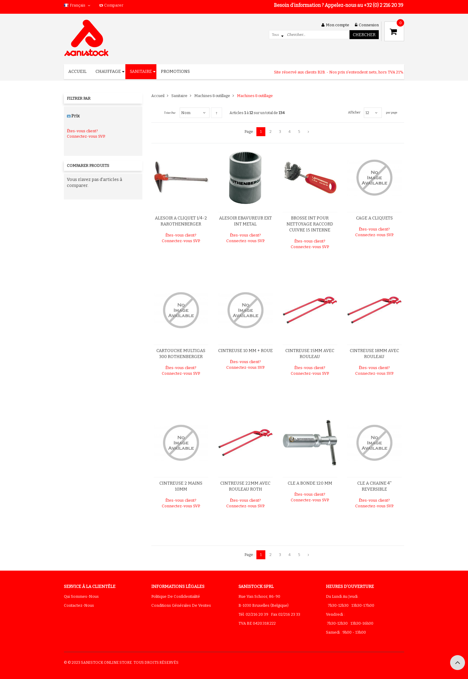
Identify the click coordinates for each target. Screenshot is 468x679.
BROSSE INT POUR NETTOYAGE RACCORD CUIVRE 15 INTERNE (310, 224)
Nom (185, 112)
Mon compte (335, 25)
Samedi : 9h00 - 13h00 (346, 632)
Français (77, 5)
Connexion (367, 25)
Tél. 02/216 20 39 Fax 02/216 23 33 (269, 614)
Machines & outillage (212, 95)
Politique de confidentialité (175, 596)
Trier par (170, 113)
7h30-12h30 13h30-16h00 (349, 623)
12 (367, 112)
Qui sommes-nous (81, 596)
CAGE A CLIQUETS (374, 218)
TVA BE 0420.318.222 (257, 623)
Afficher (354, 112)
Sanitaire (179, 95)
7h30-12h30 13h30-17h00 (350, 605)
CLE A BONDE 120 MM (310, 483)
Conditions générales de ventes (181, 605)
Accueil (157, 95)
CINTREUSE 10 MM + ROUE (245, 350)
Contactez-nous (79, 605)
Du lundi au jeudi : (342, 596)
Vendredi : (335, 614)
